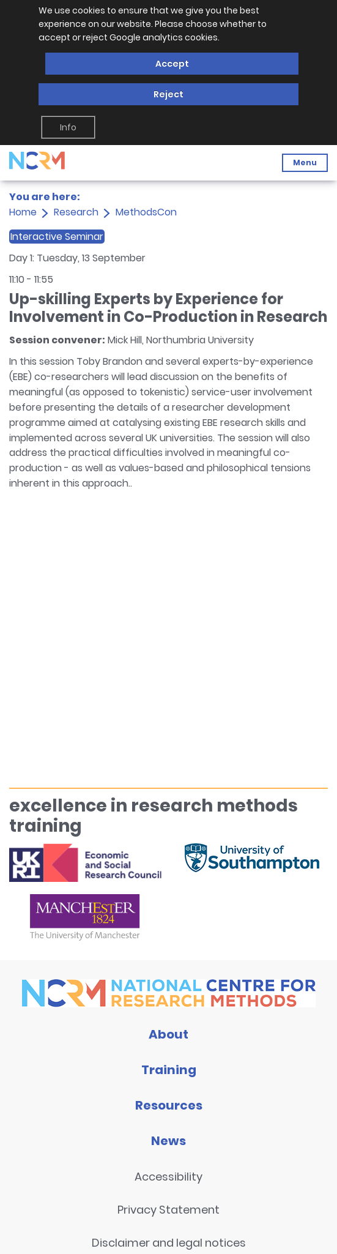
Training (168, 1069)
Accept (172, 64)
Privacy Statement (168, 1209)
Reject (168, 94)
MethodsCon (146, 212)
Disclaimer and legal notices (169, 1242)
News (168, 1140)
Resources (168, 1105)
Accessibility (168, 1176)
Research (76, 212)
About (168, 1034)
